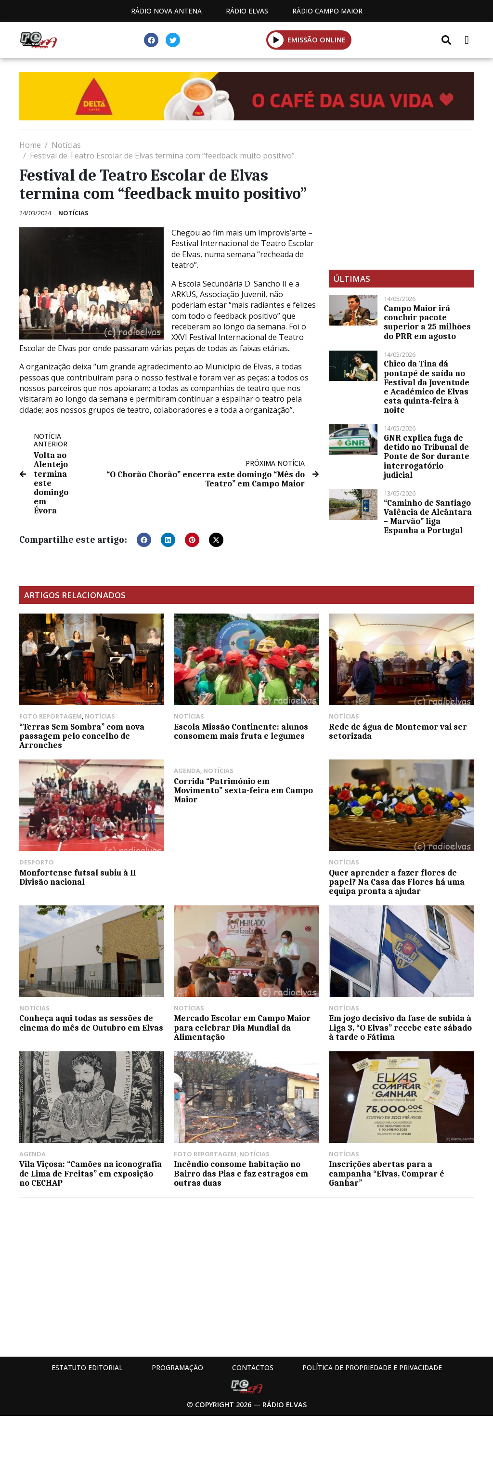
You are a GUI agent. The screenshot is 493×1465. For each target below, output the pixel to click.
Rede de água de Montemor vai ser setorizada (398, 731)
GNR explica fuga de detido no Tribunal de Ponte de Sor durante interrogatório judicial (426, 456)
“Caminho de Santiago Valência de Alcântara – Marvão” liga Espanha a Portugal (428, 517)
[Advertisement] (401, 200)
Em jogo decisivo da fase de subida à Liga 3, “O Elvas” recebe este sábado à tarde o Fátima (400, 1027)
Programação (177, 1367)
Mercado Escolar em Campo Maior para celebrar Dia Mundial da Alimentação (242, 1027)
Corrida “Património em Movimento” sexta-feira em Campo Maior (243, 790)
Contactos (252, 1367)
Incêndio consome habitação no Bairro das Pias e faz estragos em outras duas (241, 1173)
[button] (276, 39)
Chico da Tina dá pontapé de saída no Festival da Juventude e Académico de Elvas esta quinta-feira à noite (426, 387)
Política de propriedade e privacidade (372, 1367)
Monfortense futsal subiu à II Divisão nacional (77, 877)
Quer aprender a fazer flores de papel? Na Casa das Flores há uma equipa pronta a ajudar (397, 882)
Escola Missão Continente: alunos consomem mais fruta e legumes (241, 731)
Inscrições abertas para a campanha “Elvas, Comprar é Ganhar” (386, 1173)
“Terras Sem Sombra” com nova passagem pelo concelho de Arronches (81, 736)
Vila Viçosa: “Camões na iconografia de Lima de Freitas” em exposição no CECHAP (90, 1173)
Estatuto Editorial (87, 1367)
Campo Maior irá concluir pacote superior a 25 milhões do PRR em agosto (427, 322)
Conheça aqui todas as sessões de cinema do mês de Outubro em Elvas (91, 1022)
